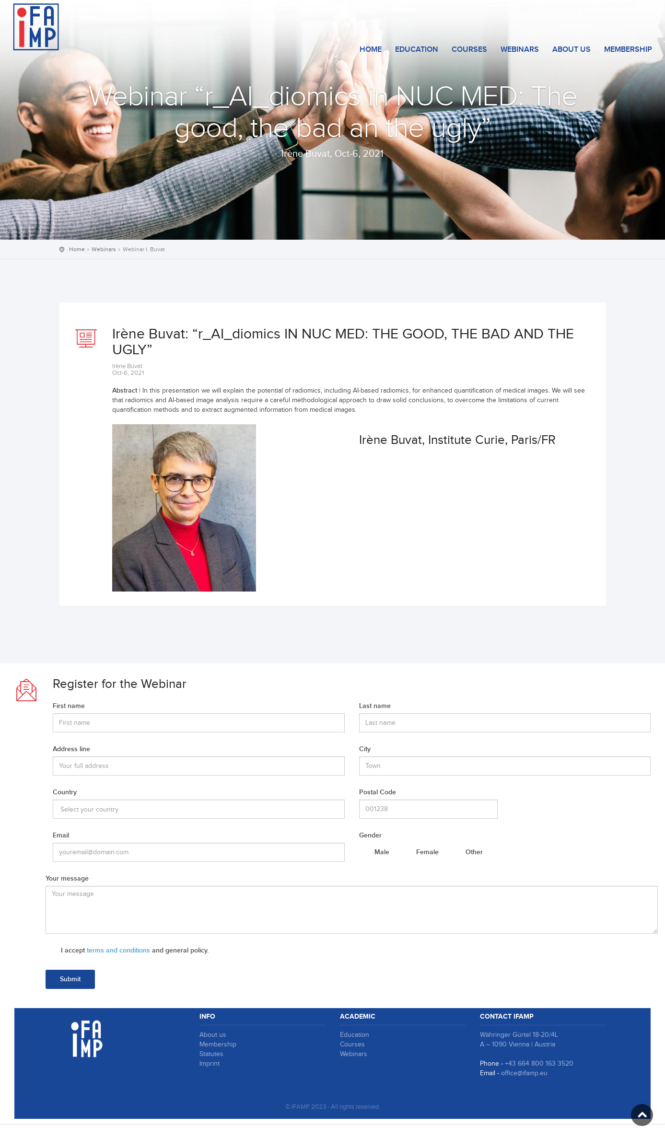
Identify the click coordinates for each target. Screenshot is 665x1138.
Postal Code (377, 792)
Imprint (209, 1064)
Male (381, 852)
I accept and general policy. (135, 950)
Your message (67, 878)
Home (371, 49)
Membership (628, 49)
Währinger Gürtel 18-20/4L (519, 1035)
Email (61, 835)
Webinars (520, 49)
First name (69, 706)
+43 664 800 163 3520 (539, 1064)
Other (474, 852)
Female (427, 852)
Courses (352, 1044)
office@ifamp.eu (524, 1073)
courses (469, 49)
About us (571, 49)
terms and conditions (118, 950)
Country (65, 792)
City (365, 749)
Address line (71, 749)
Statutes (211, 1054)
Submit (70, 979)
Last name (375, 706)
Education (416, 49)
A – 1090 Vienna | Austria (517, 1044)
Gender (370, 835)
